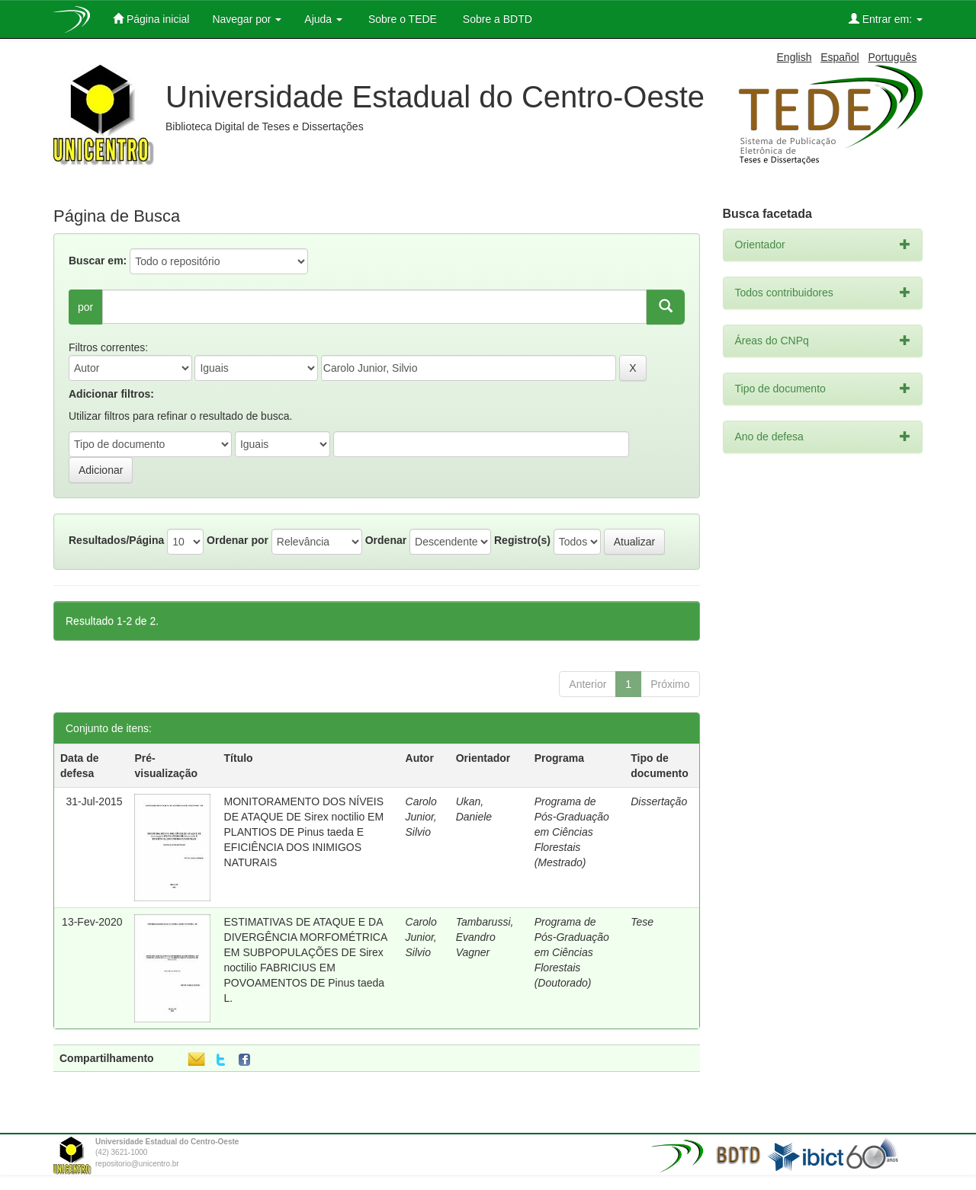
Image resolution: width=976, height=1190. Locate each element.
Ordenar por (237, 540)
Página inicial (151, 18)
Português (892, 57)
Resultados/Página (116, 540)
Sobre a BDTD (496, 19)
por (85, 307)
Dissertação (659, 801)
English (794, 57)
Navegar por (246, 19)
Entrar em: (886, 18)
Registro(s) (522, 540)
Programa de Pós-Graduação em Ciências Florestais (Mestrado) (572, 832)
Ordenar (385, 540)
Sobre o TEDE (401, 19)
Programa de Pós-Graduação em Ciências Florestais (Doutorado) (572, 952)
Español (839, 57)
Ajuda (323, 19)
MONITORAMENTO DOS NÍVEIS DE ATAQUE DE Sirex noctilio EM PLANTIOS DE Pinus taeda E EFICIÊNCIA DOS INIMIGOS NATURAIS (304, 832)
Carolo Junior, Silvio (421, 816)
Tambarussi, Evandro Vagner (485, 937)
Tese (642, 922)
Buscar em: (98, 260)
